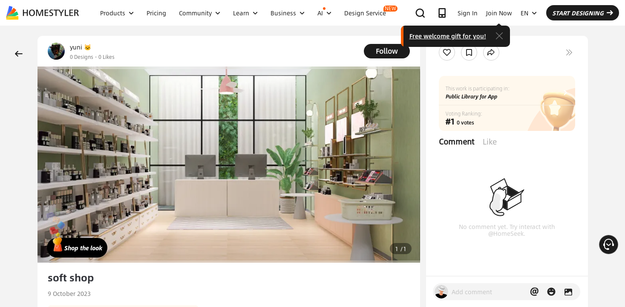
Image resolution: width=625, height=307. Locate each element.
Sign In (468, 12)
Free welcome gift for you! (447, 36)
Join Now (499, 12)
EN (529, 12)
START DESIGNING (582, 12)
